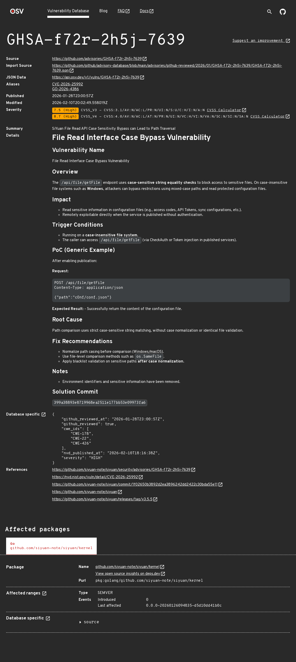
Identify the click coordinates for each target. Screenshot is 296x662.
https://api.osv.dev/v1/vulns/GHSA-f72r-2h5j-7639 (95, 77)
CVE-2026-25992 (67, 84)
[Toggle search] (269, 12)
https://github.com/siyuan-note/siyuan (84, 492)
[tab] (51, 546)
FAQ (121, 11)
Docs (144, 11)
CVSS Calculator (224, 110)
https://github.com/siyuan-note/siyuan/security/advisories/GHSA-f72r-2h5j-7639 (121, 470)
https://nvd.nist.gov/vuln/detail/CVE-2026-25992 (95, 477)
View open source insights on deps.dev (127, 574)
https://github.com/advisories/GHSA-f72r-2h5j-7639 (97, 59)
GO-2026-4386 (65, 89)
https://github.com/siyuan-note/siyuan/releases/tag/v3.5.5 (102, 499)
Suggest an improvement (258, 40)
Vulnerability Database (68, 11)
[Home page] (17, 13)
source (91, 622)
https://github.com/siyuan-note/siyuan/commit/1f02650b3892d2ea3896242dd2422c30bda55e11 (135, 484)
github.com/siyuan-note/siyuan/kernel (127, 567)
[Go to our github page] (283, 13)
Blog (103, 11)
